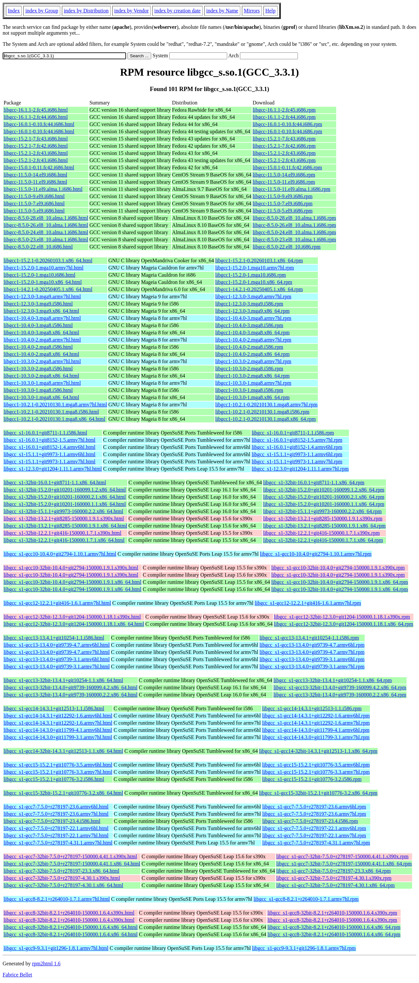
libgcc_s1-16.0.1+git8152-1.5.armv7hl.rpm (297, 440)
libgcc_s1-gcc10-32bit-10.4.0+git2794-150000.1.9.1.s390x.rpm (338, 567)
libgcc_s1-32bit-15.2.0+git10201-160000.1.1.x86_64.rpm (323, 504)
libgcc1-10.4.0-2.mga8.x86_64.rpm (252, 354)
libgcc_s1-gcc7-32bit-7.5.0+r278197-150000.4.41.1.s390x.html (70, 856)
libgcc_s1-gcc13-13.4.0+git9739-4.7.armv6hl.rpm (312, 645)
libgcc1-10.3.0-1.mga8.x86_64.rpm (252, 397)
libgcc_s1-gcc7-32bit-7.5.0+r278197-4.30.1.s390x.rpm (334, 878)
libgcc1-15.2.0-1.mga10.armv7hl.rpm (254, 267)
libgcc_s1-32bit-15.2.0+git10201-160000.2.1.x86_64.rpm (323, 497)
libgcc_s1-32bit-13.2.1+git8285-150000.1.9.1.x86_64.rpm (324, 526)
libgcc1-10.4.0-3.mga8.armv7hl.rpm (253, 318)
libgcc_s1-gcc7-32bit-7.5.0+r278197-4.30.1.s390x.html (62, 878)
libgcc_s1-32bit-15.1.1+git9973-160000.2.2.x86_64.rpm (322, 511)
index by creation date (177, 10)
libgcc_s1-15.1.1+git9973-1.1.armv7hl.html (50, 461)
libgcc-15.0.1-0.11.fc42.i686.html (39, 167)
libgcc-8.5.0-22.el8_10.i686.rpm (287, 247)
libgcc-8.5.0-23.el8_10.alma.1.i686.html (46, 239)
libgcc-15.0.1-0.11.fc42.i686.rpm (287, 167)
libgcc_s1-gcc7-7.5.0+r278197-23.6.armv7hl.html (56, 814)
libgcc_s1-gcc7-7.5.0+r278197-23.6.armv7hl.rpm (314, 814)
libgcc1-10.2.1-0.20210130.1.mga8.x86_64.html (54, 419)
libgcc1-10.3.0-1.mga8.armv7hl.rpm (253, 383)
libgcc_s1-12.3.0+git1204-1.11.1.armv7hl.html (53, 469)
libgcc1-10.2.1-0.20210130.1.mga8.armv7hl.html (55, 404)
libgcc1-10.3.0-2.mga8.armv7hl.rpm (253, 361)
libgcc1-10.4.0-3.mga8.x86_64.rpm (252, 332)
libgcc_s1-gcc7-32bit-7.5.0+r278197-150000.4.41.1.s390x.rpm (342, 856)
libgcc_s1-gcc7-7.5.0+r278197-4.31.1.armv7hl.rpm (316, 842)
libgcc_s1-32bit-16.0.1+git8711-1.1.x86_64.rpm (313, 482)
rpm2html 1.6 (46, 963)
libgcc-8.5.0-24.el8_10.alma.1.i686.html (46, 232)
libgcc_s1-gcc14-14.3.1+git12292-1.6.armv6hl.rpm (316, 715)
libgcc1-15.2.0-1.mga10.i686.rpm (250, 275)
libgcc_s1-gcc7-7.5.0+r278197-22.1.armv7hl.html (56, 835)
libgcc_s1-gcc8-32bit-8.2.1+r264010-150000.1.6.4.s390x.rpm (332, 913)
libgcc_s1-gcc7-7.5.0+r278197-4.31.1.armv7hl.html (58, 842)
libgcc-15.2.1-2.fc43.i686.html (36, 153)
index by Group (41, 10)
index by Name (222, 10)
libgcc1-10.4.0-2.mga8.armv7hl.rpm (253, 340)
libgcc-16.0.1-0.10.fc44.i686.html (39, 124)
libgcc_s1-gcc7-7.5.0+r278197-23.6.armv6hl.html (56, 806)
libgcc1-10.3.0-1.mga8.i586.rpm (249, 390)
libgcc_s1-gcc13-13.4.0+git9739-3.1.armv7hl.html (57, 666)
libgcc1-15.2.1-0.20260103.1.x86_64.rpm (259, 260)
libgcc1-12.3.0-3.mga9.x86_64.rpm (252, 311)
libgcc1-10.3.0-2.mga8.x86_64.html (41, 376)
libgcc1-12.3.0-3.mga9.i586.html (38, 303)
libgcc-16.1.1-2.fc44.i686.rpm (284, 117)
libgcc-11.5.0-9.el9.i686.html (34, 196)
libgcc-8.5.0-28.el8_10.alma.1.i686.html (46, 218)
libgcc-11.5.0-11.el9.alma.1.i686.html (43, 189)
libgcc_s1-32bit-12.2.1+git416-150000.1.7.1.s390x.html (62, 533)
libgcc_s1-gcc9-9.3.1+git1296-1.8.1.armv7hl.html (56, 948)
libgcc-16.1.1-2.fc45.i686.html (36, 110)
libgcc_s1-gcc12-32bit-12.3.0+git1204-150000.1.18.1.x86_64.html (74, 624)
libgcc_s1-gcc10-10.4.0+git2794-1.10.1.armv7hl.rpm (316, 554)
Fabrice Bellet (17, 974)
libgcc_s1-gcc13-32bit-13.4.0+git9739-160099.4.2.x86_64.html (70, 687)
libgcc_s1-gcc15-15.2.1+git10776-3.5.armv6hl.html (58, 765)
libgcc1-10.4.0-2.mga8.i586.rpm (249, 347)
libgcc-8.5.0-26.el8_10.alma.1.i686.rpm (294, 225)
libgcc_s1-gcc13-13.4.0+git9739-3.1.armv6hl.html (57, 659)
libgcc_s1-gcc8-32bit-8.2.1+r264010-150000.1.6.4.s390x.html (69, 913)
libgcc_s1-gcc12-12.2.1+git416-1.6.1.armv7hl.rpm (308, 603)
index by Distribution (86, 10)
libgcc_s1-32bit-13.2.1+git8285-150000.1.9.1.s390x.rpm (322, 518)
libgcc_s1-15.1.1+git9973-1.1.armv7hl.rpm (297, 461)
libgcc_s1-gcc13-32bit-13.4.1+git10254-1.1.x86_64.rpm (333, 680)
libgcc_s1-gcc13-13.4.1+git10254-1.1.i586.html (54, 637)
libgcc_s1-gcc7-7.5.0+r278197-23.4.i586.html (52, 821)
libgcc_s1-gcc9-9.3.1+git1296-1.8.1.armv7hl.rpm (304, 948)
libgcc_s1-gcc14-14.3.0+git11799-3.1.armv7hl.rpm (316, 737)
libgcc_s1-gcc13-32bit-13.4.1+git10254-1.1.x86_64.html (63, 680)
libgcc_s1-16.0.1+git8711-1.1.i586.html (45, 433)
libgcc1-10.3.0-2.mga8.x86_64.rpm (252, 376)
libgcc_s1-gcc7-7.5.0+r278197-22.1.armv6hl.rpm (314, 828)
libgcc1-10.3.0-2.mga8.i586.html (38, 368)
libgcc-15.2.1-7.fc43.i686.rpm (284, 138)
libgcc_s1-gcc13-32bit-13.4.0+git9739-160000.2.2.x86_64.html (70, 694)
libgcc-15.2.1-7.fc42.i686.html (36, 146)
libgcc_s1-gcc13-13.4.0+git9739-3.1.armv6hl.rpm (312, 659)
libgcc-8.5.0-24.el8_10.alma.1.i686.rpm (294, 232)
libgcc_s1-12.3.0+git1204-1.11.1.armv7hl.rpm (300, 469)
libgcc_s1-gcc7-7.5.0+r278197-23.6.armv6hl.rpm (314, 806)
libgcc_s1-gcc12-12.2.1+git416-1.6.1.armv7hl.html (57, 603)
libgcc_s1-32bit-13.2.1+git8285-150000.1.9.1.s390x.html (64, 518)
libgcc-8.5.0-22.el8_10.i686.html (38, 247)
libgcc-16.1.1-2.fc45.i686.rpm (284, 110)
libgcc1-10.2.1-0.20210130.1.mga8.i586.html (51, 412)
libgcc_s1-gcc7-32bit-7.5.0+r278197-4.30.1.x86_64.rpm (335, 885)
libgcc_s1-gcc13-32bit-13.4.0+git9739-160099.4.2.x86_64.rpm (340, 687)
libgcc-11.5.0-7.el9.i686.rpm (283, 203)
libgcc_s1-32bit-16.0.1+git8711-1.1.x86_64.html (55, 482)
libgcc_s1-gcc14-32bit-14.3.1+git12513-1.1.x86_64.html (63, 751)
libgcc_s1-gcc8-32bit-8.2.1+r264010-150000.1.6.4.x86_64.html (70, 927)
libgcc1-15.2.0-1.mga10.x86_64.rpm (253, 282)
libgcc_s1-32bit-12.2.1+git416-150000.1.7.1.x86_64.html (64, 540)
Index (14, 10)
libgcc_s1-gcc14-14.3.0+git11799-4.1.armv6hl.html (58, 730)
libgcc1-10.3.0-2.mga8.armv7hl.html (42, 361)
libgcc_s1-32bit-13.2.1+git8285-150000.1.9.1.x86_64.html (65, 526)
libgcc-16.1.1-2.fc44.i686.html (36, 117)
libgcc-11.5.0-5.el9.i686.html (34, 210)
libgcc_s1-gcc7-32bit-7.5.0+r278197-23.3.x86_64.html (61, 871)
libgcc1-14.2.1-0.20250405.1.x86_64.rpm (259, 289)
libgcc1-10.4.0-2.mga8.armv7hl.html (42, 340)
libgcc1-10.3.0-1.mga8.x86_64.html (41, 397)
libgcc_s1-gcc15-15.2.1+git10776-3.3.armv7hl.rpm (316, 772)
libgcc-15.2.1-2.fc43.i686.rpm (284, 153)
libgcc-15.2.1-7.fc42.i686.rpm (284, 146)
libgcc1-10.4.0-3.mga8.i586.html (38, 325)
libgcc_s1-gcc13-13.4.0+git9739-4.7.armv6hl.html (57, 645)
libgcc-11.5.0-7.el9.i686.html (34, 203)
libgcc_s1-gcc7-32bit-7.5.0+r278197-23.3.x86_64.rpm (333, 871)
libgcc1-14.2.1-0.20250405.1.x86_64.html (48, 289)
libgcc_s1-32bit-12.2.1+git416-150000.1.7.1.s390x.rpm (321, 533)
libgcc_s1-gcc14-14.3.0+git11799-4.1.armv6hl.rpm (316, 730)
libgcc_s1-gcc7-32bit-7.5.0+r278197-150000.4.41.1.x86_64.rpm (344, 863)
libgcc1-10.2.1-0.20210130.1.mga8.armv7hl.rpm (266, 404)
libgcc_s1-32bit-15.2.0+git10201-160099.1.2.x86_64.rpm (323, 489)
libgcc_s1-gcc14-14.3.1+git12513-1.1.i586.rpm (312, 708)
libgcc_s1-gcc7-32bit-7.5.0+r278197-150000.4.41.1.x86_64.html (72, 863)
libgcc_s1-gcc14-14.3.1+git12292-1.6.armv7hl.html (58, 723)
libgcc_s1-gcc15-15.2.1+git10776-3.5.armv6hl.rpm (316, 765)
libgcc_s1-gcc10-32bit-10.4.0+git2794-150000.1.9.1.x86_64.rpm (339, 582)
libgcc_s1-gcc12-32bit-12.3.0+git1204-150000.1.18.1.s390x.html (72, 617)
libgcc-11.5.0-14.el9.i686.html (35, 174)
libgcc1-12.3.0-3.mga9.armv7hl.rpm (253, 296)
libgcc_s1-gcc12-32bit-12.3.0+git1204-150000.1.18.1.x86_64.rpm (343, 624)
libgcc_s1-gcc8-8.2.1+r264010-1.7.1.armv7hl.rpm (306, 899)
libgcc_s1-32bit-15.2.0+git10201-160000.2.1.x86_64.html (65, 497)
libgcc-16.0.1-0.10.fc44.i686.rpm (287, 124)
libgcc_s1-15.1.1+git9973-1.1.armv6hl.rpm (297, 454)
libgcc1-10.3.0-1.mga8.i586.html (38, 390)
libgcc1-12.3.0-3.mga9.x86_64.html (41, 311)
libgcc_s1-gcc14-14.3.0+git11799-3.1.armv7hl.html (58, 737)
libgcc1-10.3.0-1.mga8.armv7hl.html (42, 383)
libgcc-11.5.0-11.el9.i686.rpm (284, 182)
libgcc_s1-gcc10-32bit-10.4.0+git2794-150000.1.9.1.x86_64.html (72, 582)
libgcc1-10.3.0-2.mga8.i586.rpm (249, 368)
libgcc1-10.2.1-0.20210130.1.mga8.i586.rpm (262, 412)
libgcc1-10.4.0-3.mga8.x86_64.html (41, 332)
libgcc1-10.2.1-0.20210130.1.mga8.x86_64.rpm (265, 419)
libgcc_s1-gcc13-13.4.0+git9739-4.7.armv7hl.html (57, 652)
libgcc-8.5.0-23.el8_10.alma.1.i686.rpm (294, 239)
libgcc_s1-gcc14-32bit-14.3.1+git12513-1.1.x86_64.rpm (318, 751)
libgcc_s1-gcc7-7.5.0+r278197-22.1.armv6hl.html (56, 828)
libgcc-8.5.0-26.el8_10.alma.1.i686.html (46, 225)
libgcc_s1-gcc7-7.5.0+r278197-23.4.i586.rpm (310, 821)
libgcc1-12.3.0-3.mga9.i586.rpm (249, 303)
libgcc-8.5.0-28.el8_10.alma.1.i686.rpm (294, 218)
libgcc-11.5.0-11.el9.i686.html (35, 182)
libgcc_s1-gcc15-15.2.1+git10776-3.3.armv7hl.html (58, 772)
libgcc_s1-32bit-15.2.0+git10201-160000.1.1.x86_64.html (65, 504)
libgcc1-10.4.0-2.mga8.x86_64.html (41, 354)
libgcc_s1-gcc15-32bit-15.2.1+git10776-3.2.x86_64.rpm (318, 793)
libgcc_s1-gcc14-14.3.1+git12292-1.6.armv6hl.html (58, 715)
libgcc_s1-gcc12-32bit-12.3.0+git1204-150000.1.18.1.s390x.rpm (342, 617)
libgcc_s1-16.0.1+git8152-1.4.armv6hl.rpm (297, 447)
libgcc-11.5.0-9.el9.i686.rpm (283, 196)
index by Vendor (131, 10)
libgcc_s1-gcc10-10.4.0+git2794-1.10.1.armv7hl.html (60, 554)
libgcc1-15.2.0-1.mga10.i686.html (39, 275)
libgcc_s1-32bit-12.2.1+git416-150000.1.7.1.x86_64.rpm (323, 540)
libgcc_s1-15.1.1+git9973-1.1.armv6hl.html (50, 454)
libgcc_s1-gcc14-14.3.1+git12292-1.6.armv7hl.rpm (316, 723)
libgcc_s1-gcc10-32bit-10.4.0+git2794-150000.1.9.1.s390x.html (71, 567)
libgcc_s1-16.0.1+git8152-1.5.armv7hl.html (50, 440)
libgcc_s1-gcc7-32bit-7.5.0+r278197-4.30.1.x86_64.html (63, 885)
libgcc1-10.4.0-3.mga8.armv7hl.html (42, 318)
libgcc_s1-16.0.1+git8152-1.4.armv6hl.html (50, 447)
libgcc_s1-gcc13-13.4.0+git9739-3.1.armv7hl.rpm (312, 666)
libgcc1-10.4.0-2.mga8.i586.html (38, 347)
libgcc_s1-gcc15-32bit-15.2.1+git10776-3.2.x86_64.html (63, 793)
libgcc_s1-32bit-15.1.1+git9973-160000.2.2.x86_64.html (63, 511)
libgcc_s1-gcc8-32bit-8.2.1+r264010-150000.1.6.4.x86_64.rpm (333, 927)
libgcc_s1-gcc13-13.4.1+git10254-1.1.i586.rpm (309, 637)
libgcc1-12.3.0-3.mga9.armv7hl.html (42, 296)
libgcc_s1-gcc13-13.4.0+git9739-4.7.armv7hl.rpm (312, 652)
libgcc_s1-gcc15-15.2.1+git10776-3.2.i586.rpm (312, 779)
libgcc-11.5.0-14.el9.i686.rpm (284, 174)
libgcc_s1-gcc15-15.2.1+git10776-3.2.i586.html (54, 779)
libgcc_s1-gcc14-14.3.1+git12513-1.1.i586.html (54, 708)
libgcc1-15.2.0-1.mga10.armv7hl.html (43, 267)
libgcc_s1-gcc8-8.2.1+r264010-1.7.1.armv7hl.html (57, 899)
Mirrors (252, 10)
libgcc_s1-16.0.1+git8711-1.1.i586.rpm (293, 433)
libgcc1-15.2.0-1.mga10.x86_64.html (43, 282)
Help (270, 10)
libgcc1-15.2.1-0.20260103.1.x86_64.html (48, 260)
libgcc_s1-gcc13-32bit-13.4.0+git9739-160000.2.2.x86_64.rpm (340, 694)
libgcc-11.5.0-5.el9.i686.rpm (283, 210)
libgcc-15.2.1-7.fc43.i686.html (36, 138)
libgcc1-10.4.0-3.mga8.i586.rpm (249, 325)
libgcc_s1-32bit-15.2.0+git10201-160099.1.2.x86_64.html (65, 489)
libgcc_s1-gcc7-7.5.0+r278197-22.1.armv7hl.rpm (314, 835)
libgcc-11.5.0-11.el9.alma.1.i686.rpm (291, 189)
